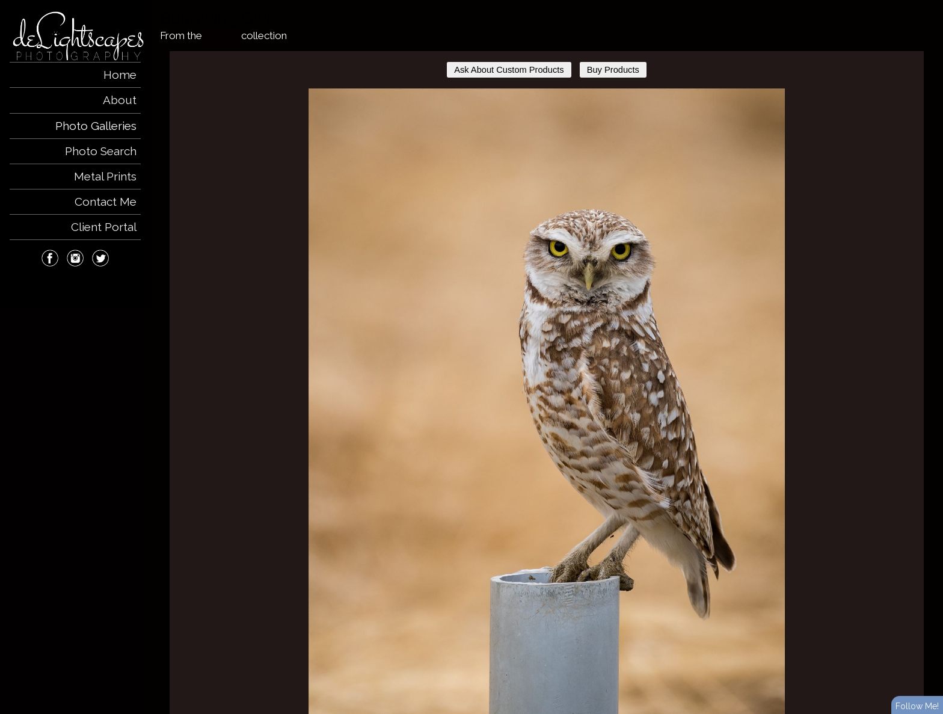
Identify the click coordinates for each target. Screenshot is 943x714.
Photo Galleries (96, 125)
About (120, 99)
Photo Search (101, 151)
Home (120, 74)
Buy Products (613, 70)
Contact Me (106, 201)
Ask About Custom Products (509, 70)
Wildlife (221, 35)
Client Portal (104, 226)
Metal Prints (105, 176)
